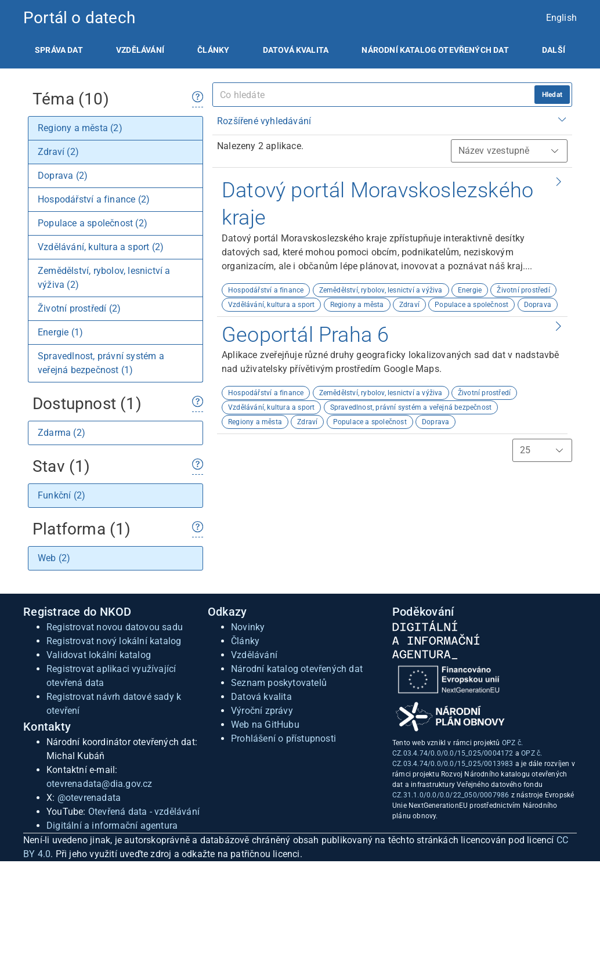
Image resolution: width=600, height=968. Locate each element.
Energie (470, 290)
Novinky (248, 627)
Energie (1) (60, 332)
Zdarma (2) (61, 432)
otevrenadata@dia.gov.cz (99, 783)
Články (213, 50)
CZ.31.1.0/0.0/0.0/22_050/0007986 (450, 795)
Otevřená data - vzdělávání (144, 811)
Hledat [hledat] (552, 95)
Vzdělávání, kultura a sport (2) (101, 246)
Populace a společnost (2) (92, 223)
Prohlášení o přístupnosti (283, 738)
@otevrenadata (89, 797)
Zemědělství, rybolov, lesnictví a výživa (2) (104, 277)
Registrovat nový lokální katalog (113, 640)
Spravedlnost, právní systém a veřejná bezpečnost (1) (101, 363)
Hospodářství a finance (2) (94, 199)
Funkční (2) (61, 495)
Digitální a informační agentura (112, 825)
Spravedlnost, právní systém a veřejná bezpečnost (411, 407)
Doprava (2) (63, 175)
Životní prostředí (523, 290)
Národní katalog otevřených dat (297, 668)
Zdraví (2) (58, 151)
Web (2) (54, 558)
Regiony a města (357, 305)
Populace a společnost (471, 305)
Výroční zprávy (262, 710)
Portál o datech (79, 17)
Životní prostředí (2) (79, 308)
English (561, 17)
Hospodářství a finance (265, 290)
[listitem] (59, 49)
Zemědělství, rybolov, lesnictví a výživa (381, 290)
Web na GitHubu (265, 724)
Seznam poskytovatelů (279, 682)
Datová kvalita (295, 50)
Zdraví (409, 305)
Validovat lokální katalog (98, 654)
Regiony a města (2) (80, 127)
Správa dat (59, 50)
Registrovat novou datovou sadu (114, 627)
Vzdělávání (140, 50)
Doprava (537, 305)
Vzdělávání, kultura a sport (271, 305)
